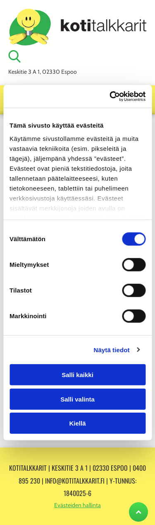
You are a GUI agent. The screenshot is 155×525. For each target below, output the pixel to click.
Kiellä (77, 423)
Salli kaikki (77, 374)
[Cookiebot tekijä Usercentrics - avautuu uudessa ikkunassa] (110, 96)
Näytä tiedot (112, 349)
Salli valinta (77, 398)
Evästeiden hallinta (77, 505)
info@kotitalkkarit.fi (75, 481)
